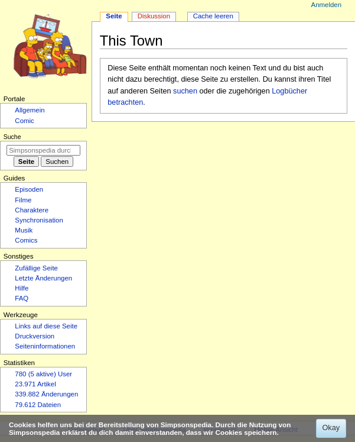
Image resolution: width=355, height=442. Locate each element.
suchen (185, 91)
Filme (23, 200)
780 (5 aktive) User (43, 374)
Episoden (29, 189)
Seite (114, 16)
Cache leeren (213, 16)
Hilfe (21, 288)
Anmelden (326, 4)
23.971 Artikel (35, 384)
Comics (26, 240)
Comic (24, 120)
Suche (12, 136)
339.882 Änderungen (46, 394)
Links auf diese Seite (46, 326)
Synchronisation (39, 220)
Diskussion (154, 16)
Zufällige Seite (36, 268)
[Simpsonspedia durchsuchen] (43, 150)
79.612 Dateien (38, 404)
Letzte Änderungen (43, 278)
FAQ (21, 298)
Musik (23, 230)
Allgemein (29, 110)
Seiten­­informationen (45, 346)
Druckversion (34, 336)
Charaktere (31, 210)
